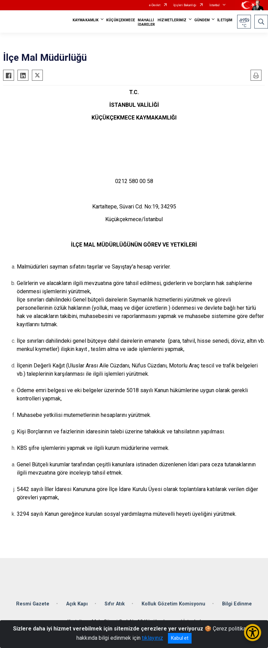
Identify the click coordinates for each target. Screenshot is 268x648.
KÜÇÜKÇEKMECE (120, 20)
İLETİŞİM (224, 20)
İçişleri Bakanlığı (184, 5)
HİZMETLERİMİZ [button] (172, 20)
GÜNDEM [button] (202, 20)
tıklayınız (152, 638)
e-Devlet (154, 5)
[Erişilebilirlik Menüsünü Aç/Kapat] (252, 632)
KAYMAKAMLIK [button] (86, 20)
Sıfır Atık (115, 604)
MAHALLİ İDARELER (146, 22)
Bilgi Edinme (237, 604)
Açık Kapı (77, 604)
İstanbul (214, 5)
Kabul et (179, 638)
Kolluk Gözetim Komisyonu (173, 604)
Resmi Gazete (32, 604)
